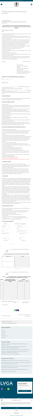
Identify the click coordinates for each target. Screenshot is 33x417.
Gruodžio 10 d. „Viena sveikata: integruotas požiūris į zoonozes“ (17, 360)
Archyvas (3, 10)
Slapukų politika (12, 415)
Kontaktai (21, 415)
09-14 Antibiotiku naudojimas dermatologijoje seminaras (16, 369)
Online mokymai (4, 335)
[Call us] (8, 389)
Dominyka (3, 362)
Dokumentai (3, 332)
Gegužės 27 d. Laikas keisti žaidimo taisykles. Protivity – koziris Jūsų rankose (15, 349)
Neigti (16, 410)
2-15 (28, 33)
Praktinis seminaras (5, 315)
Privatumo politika (17, 415)
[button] (31, 400)
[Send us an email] (5, 389)
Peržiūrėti (16, 413)
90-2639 (4, 35)
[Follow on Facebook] (2, 389)
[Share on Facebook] (16, 310)
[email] (24, 388)
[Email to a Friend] (18, 310)
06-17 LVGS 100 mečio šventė (10, 371)
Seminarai (3, 337)
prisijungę (5, 323)
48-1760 (29, 37)
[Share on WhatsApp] (15, 310)
